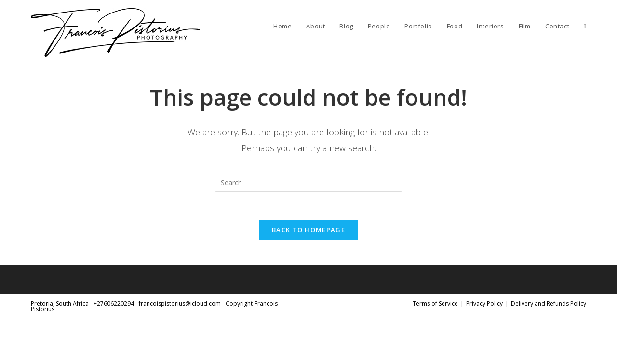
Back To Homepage (308, 231)
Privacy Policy (484, 304)
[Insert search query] (308, 182)
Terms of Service (435, 304)
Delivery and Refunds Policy (548, 304)
